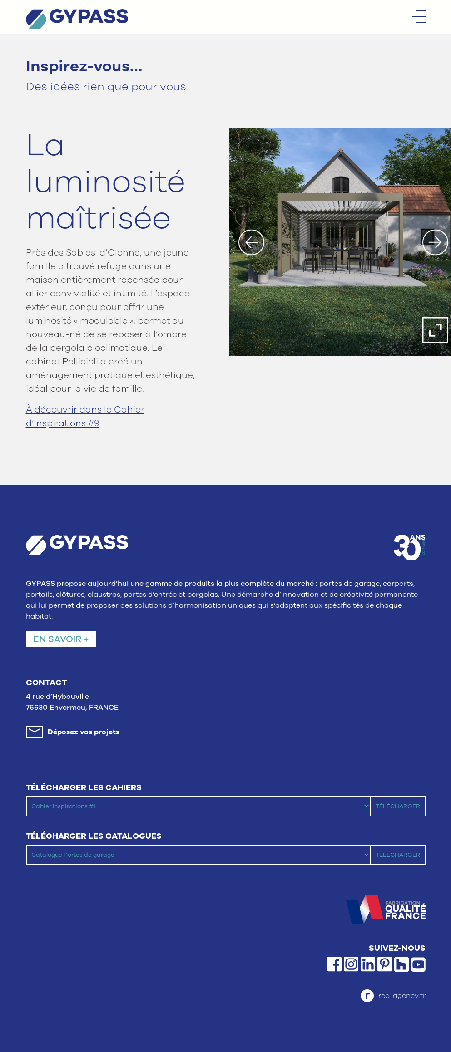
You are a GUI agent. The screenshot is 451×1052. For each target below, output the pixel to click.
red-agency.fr (393, 996)
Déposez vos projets (83, 732)
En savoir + (61, 639)
